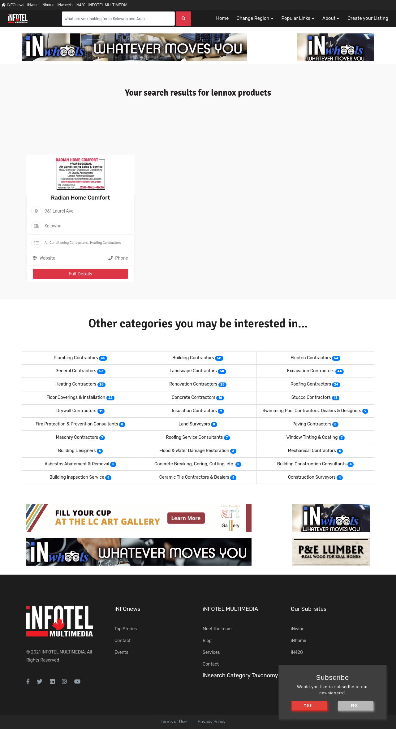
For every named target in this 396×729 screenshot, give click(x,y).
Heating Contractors (105, 243)
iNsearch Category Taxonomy (240, 675)
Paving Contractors (311, 424)
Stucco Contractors (311, 397)
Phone (118, 258)
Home (222, 18)
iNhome (47, 5)
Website (47, 258)
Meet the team (217, 629)
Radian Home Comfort (80, 197)
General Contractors (75, 370)
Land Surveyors (194, 424)
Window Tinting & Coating (312, 437)
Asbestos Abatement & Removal (77, 464)
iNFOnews (13, 5)
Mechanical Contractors (312, 450)
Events (121, 652)
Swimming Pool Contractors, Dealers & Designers (312, 410)
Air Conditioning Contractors (66, 243)
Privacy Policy (212, 721)
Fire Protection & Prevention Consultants (77, 424)
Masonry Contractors (77, 437)
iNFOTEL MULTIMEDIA (107, 5)
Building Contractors (193, 357)
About (328, 18)
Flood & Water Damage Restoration (194, 450)
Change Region (252, 18)
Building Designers (77, 450)
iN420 (80, 5)
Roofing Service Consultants (194, 437)
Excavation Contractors (310, 370)
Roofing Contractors (311, 384)
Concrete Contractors (193, 397)
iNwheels (65, 5)
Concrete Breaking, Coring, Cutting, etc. (194, 464)
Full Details (80, 274)
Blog (207, 640)
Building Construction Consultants (311, 464)
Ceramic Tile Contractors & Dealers (194, 477)
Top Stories (125, 629)
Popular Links (295, 18)
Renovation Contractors (193, 384)
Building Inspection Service (77, 477)
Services (211, 652)
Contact (122, 640)
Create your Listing (367, 18)
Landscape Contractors (193, 370)
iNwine (32, 5)
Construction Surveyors (312, 477)
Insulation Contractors (194, 410)
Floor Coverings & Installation (75, 397)
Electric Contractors (311, 357)
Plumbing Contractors (76, 357)
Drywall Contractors (76, 410)
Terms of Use (174, 721)
